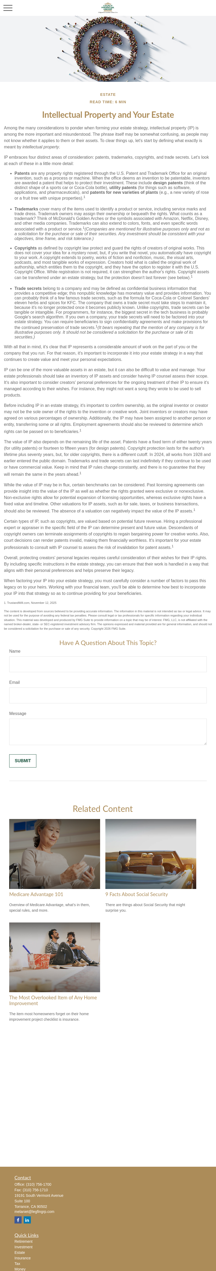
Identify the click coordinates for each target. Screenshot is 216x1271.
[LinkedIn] (27, 1219)
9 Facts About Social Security (136, 894)
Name (15, 651)
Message (17, 713)
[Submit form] (22, 761)
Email (14, 682)
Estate (19, 1252)
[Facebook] (18, 1219)
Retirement (23, 1241)
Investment (23, 1247)
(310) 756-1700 (38, 1184)
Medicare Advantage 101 (36, 894)
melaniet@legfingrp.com (34, 1211)
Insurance (22, 1258)
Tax (17, 1263)
